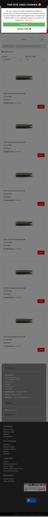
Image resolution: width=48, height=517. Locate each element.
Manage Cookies (24, 29)
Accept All (23, 24)
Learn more (29, 20)
